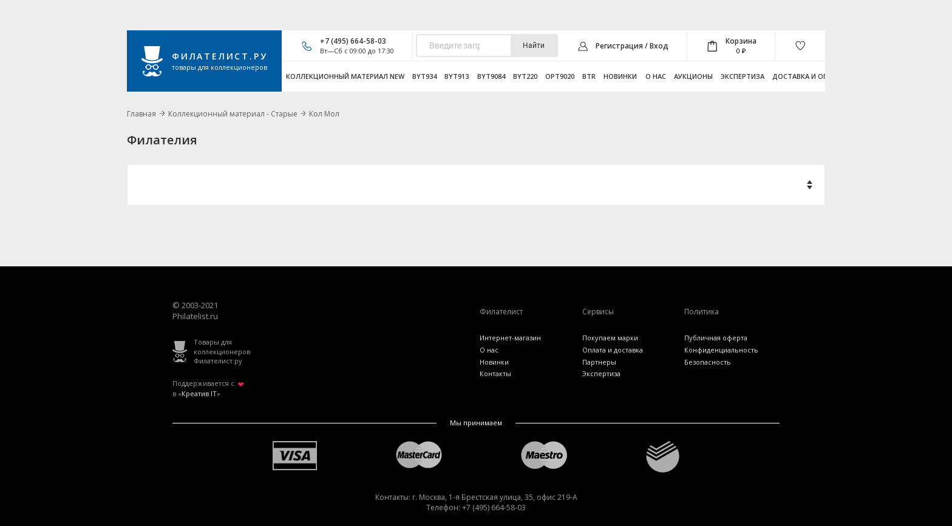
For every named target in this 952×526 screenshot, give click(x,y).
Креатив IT (199, 393)
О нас (655, 76)
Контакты (495, 373)
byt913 (456, 76)
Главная (141, 114)
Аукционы (693, 76)
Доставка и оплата (809, 76)
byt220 (525, 76)
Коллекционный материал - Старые (233, 114)
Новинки (620, 76)
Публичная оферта (715, 337)
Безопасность (707, 361)
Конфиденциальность (721, 349)
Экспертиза (742, 76)
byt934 (424, 76)
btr (589, 76)
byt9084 (491, 76)
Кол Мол (324, 114)
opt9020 (559, 76)
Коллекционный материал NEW (345, 76)
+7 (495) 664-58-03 (353, 41)
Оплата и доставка (612, 349)
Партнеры (599, 361)
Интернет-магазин (510, 337)
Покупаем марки (610, 337)
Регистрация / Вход (632, 46)
